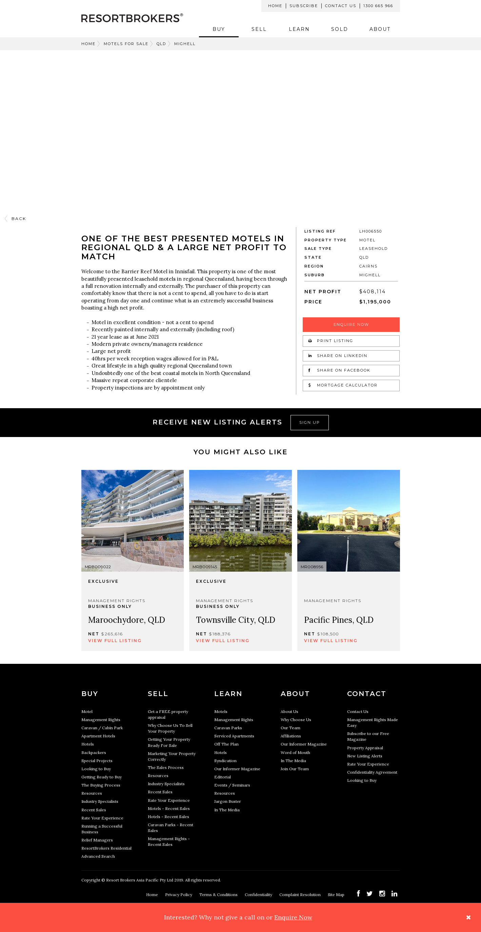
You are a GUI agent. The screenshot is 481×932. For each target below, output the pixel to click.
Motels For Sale (126, 43)
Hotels (87, 744)
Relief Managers (97, 839)
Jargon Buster (227, 801)
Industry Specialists (99, 801)
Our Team (290, 727)
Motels (220, 711)
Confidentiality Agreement (372, 772)
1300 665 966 (378, 5)
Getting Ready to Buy (101, 776)
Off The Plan (226, 744)
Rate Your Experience (102, 817)
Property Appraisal (365, 747)
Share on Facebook (339, 370)
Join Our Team (295, 768)
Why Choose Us (296, 719)
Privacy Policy (179, 894)
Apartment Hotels (98, 735)
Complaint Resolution (300, 894)
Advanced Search (98, 856)
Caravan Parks (228, 727)
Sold (339, 29)
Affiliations (291, 735)
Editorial (222, 776)
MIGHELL (185, 43)
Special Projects (97, 760)
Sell (259, 29)
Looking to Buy (96, 768)
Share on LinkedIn (337, 355)
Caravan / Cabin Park (102, 727)
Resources (91, 793)
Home (275, 5)
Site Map (336, 894)
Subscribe (303, 5)
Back (19, 218)
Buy (219, 29)
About (379, 29)
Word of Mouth (295, 752)
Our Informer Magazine (237, 768)
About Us (289, 711)
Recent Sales (93, 809)
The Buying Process (100, 785)
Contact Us (340, 5)
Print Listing (330, 340)
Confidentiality (259, 894)
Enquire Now (351, 324)
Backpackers (93, 752)
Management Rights (100, 719)
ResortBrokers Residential (106, 848)
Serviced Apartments (234, 735)
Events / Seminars (232, 785)
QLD (161, 43)
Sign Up (309, 422)
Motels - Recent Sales (169, 808)
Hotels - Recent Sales (168, 816)
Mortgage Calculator (343, 385)
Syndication (225, 760)
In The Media (227, 809)
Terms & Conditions (219, 894)
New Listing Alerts (364, 755)
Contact (366, 694)
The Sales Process (166, 767)
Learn (299, 29)
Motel (87, 711)
